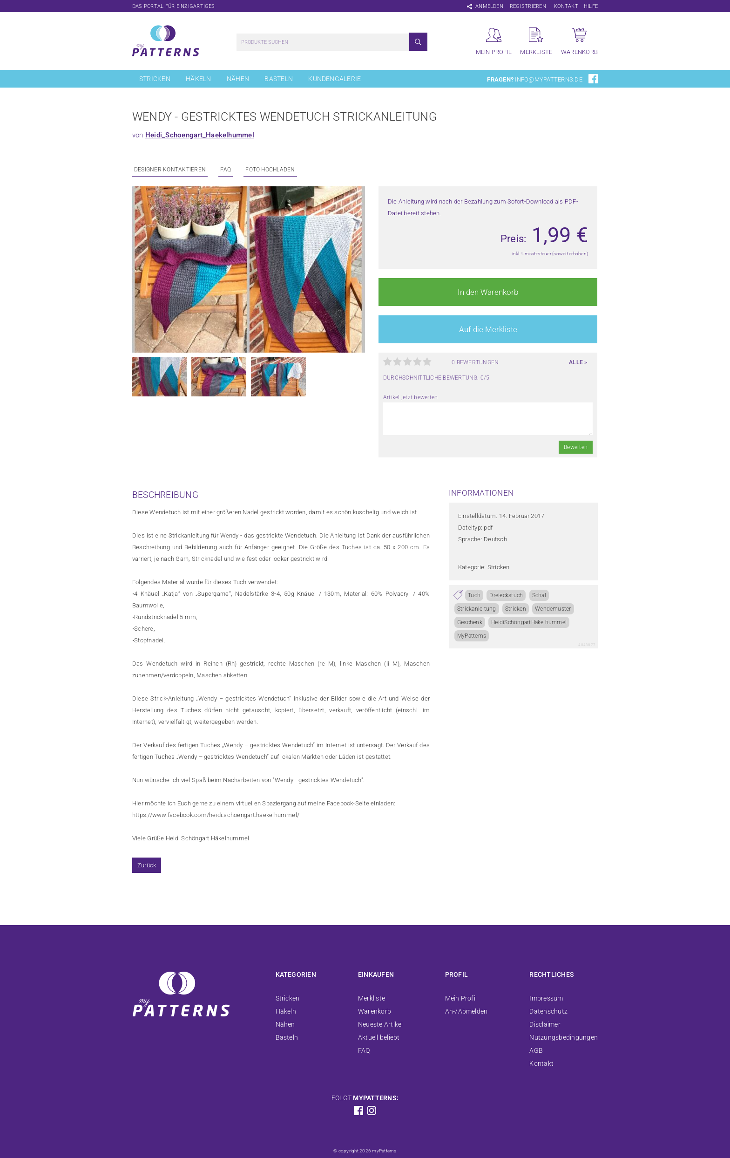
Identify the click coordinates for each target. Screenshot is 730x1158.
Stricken (154, 78)
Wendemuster (553, 609)
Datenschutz (548, 1011)
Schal (539, 595)
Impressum (546, 998)
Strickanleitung (476, 609)
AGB (536, 1050)
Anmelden (489, 6)
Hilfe (591, 6)
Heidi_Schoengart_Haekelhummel (199, 135)
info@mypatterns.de (548, 79)
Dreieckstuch (506, 595)
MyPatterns (471, 636)
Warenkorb (374, 1011)
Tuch (474, 595)
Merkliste (371, 998)
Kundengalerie (334, 78)
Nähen (238, 78)
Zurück (146, 865)
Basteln (278, 78)
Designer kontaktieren (170, 169)
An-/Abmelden (466, 1011)
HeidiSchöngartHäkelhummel (529, 622)
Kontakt (566, 6)
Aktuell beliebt (379, 1037)
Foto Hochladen (270, 169)
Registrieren (528, 6)
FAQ (225, 169)
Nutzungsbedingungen (563, 1037)
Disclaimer (544, 1024)
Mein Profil (461, 998)
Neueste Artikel (380, 1024)
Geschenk (469, 622)
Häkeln (198, 78)
